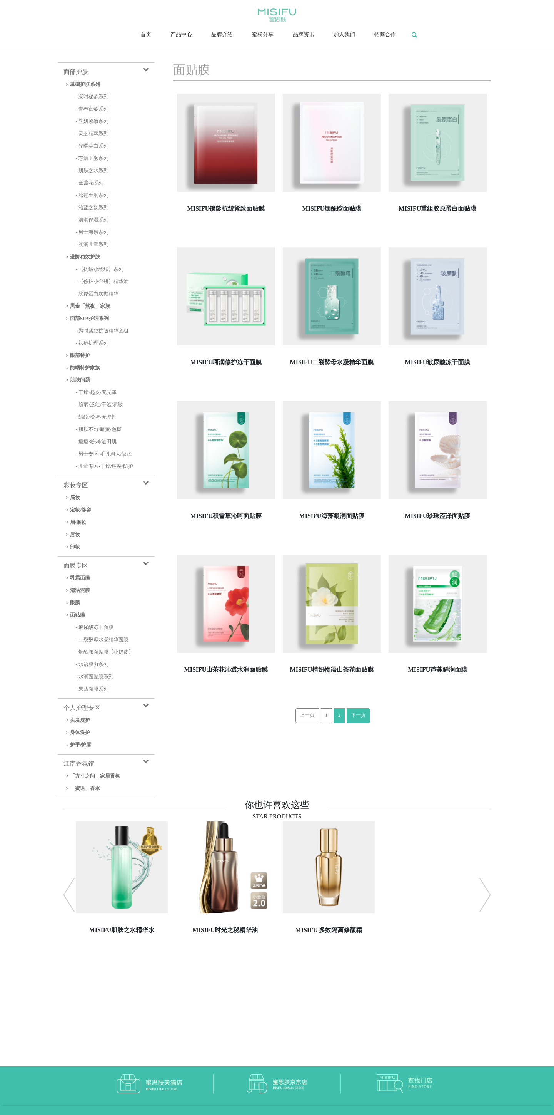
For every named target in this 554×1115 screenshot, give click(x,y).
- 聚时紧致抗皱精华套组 (102, 331)
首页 (145, 34)
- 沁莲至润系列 (92, 195)
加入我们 (344, 34)
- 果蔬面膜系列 (92, 689)
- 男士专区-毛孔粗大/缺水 (104, 454)
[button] (69, 895)
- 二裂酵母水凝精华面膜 (102, 639)
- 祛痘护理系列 (92, 343)
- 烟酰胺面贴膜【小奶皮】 (104, 652)
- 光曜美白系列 (92, 146)
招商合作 (385, 34)
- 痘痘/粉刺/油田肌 (96, 441)
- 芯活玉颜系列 (92, 158)
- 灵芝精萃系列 (92, 133)
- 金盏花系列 (89, 183)
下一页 (358, 715)
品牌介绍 (222, 34)
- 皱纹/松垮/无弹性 (96, 417)
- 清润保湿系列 (92, 220)
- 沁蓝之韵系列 (92, 207)
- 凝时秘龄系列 (92, 96)
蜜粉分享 (263, 34)
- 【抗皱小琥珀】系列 (99, 269)
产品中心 (181, 34)
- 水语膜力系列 (92, 664)
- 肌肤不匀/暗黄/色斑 (99, 429)
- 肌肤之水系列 (92, 170)
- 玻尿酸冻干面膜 (94, 627)
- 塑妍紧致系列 (92, 121)
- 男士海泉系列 (92, 232)
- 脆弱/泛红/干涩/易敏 (99, 404)
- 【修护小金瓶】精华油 (102, 281)
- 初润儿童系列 (92, 244)
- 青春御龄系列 (92, 109)
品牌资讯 (303, 34)
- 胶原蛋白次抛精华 (97, 294)
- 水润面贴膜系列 (94, 676)
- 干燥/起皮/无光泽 (96, 392)
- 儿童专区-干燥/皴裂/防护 (104, 466)
